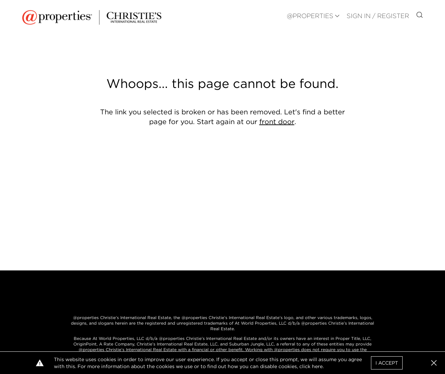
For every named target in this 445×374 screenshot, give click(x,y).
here (317, 366)
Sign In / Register (378, 15)
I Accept (386, 363)
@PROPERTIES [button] (310, 15)
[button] (434, 363)
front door (276, 121)
